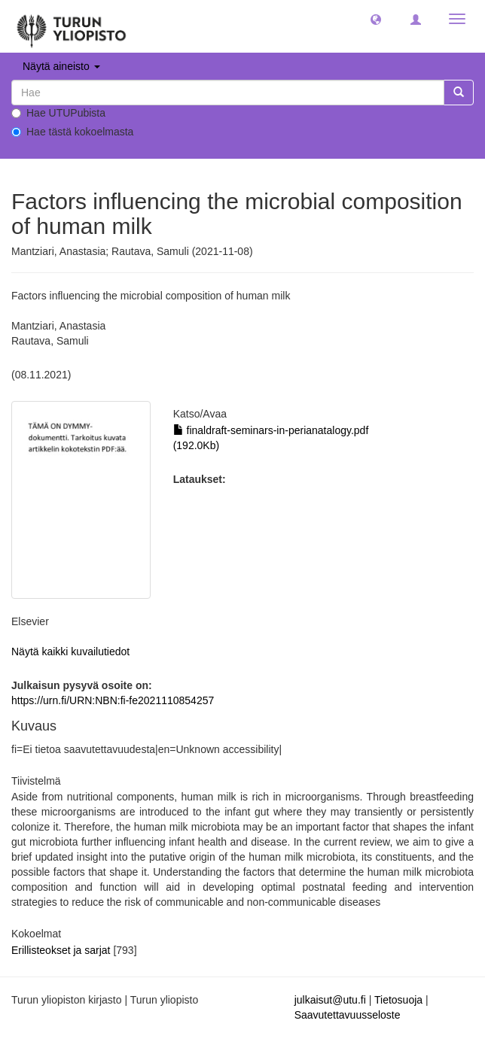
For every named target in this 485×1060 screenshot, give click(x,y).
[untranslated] (227, 92)
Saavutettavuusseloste (347, 1015)
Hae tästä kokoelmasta (72, 132)
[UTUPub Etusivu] (71, 26)
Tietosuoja (398, 1000)
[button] (375, 19)
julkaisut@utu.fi (330, 1000)
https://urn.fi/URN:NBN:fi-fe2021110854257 (112, 700)
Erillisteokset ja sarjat (62, 950)
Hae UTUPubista (58, 113)
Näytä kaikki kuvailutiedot (70, 651)
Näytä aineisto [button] (61, 66)
